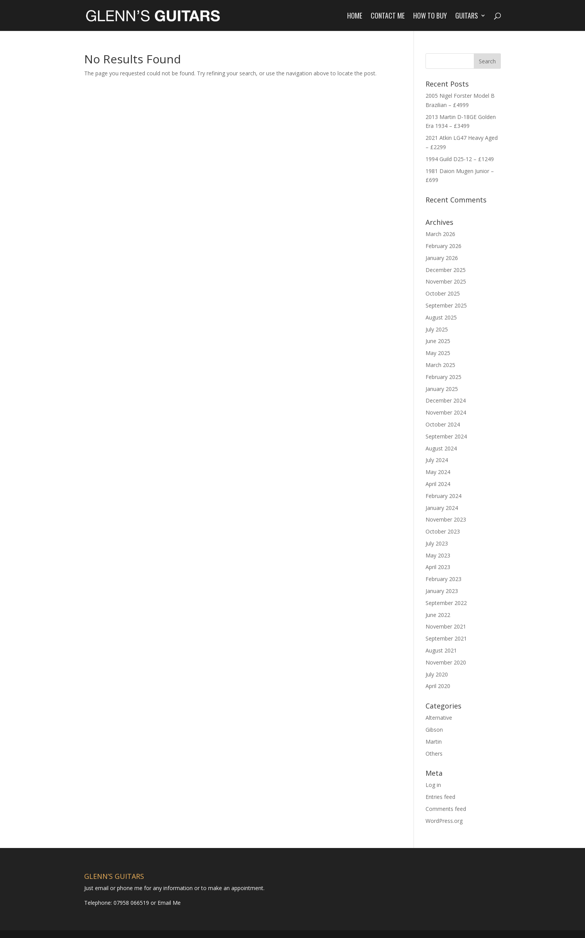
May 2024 (438, 472)
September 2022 (446, 603)
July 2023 (437, 543)
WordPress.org (444, 820)
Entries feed (440, 796)
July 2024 (437, 460)
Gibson (434, 729)
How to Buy (430, 16)
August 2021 (441, 650)
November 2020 (446, 662)
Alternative (439, 717)
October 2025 (443, 293)
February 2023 (443, 579)
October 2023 (443, 531)
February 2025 (443, 377)
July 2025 (437, 329)
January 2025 (442, 389)
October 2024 (443, 424)
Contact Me (388, 16)
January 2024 (442, 507)
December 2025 (446, 270)
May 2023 (438, 555)
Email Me (168, 902)
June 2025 (438, 341)
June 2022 (438, 615)
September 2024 (446, 436)
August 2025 (441, 317)
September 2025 (446, 305)
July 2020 (437, 674)
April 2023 (438, 567)
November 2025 (446, 281)
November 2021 (446, 626)
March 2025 (440, 365)
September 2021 (446, 638)
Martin (434, 741)
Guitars (466, 16)
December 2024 (446, 400)
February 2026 (443, 246)
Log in (433, 784)
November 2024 (446, 412)
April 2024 (438, 484)
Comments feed (446, 808)
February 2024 (443, 496)
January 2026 (442, 258)
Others (434, 753)
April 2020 (438, 686)
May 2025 (438, 353)
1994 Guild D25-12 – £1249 (460, 159)
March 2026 (440, 234)
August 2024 (441, 448)
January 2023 (442, 591)
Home (354, 16)
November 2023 (446, 519)
